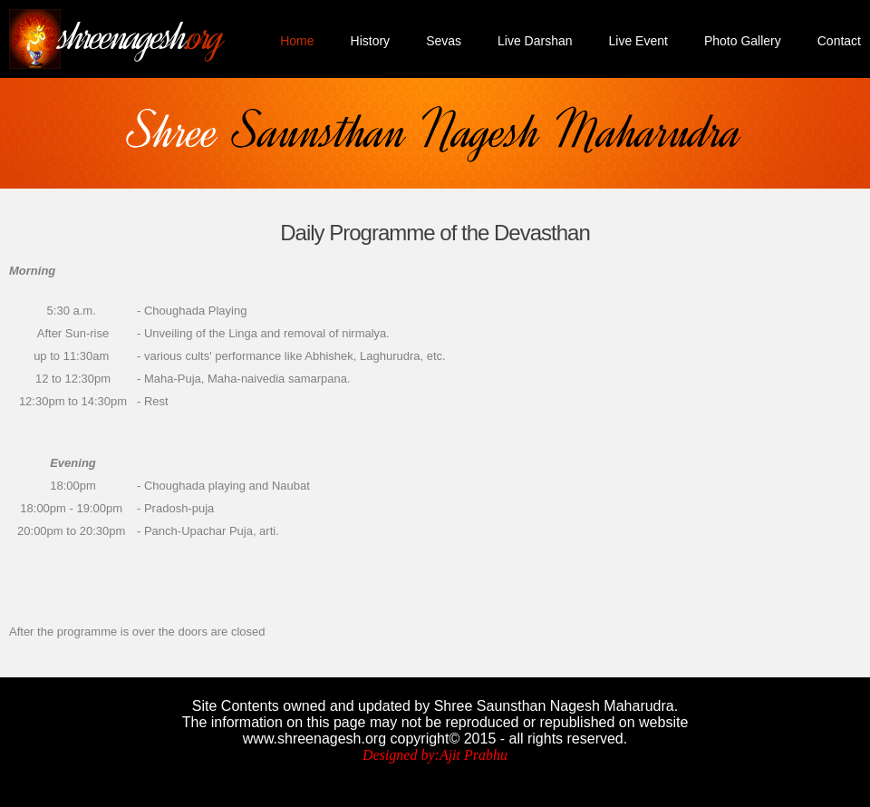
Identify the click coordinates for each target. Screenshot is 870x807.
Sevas (443, 41)
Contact (839, 41)
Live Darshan (535, 41)
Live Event (638, 41)
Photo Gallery (742, 41)
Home (297, 41)
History (371, 41)
